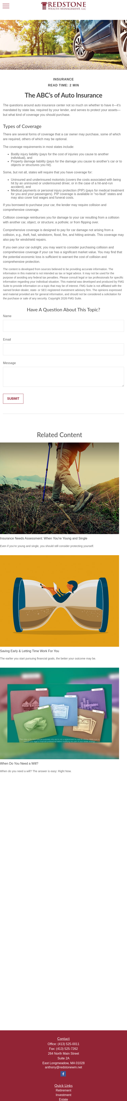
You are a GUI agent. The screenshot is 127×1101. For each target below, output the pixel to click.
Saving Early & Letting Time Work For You (29, 651)
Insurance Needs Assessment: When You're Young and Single (43, 538)
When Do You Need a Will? (19, 763)
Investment (63, 1095)
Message (9, 363)
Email (7, 339)
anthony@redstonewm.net (63, 1067)
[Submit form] (13, 399)
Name (7, 316)
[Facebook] (63, 1074)
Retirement (63, 1090)
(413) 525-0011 (68, 1044)
